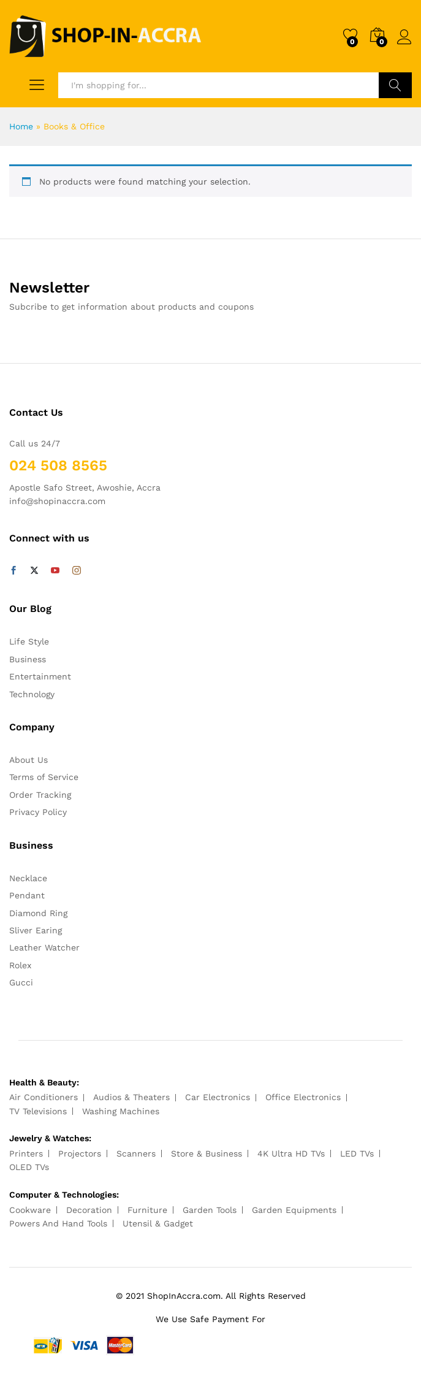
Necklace (28, 878)
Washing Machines (120, 1111)
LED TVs (357, 1153)
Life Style (29, 641)
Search (395, 85)
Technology (32, 694)
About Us (28, 760)
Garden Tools (210, 1210)
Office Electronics (303, 1097)
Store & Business (206, 1153)
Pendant (27, 895)
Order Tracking (40, 795)
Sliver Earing (35, 930)
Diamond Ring (38, 913)
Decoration (89, 1210)
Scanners (136, 1153)
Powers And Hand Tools (58, 1223)
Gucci (21, 982)
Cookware (30, 1210)
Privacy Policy (38, 812)
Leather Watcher (44, 947)
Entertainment (40, 676)
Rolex (20, 965)
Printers (26, 1153)
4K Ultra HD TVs (291, 1153)
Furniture (147, 1210)
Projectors (79, 1153)
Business (27, 659)
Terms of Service (43, 777)
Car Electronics (217, 1097)
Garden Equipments (294, 1210)
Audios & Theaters (131, 1097)
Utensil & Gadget (158, 1223)
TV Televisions (38, 1111)
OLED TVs (29, 1167)
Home (21, 126)
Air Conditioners (43, 1097)
